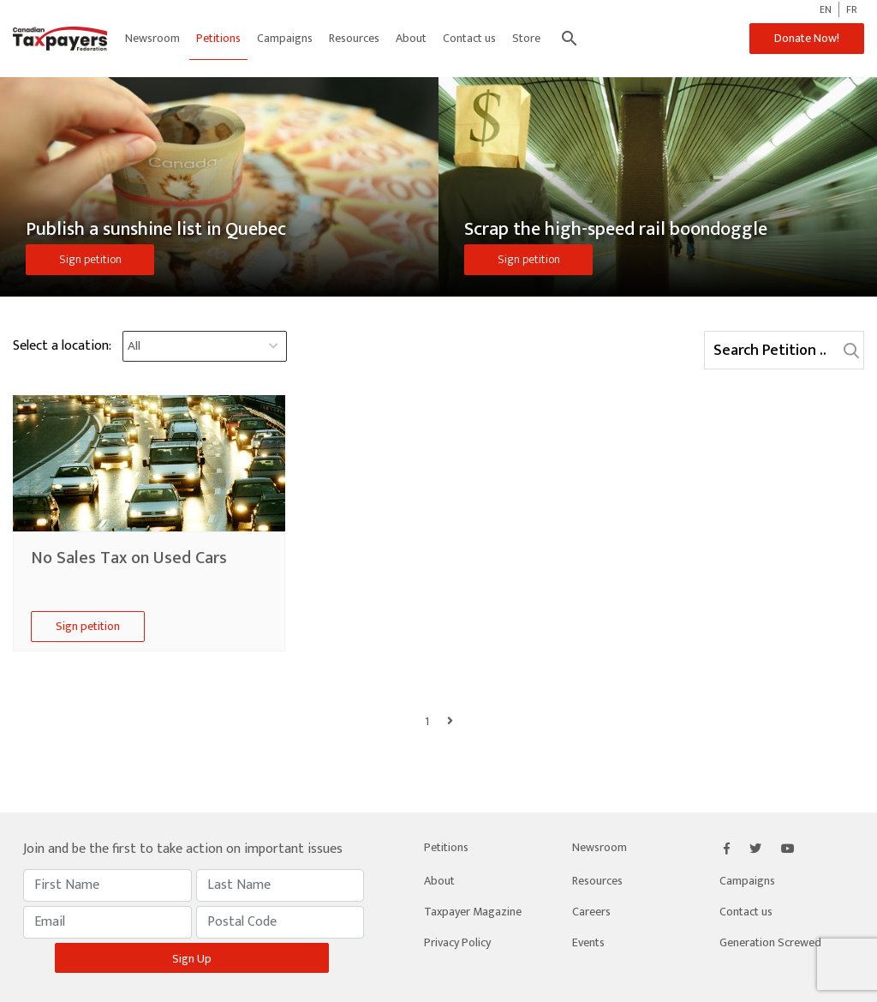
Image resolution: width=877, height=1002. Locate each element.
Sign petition (90, 259)
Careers (591, 911)
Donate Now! (806, 38)
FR (851, 9)
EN (826, 9)
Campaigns (285, 38)
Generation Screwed (770, 942)
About (411, 38)
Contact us (469, 38)
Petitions (218, 38)
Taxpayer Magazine (473, 911)
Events (588, 942)
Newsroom (152, 38)
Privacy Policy (457, 942)
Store (526, 38)
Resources (354, 38)
